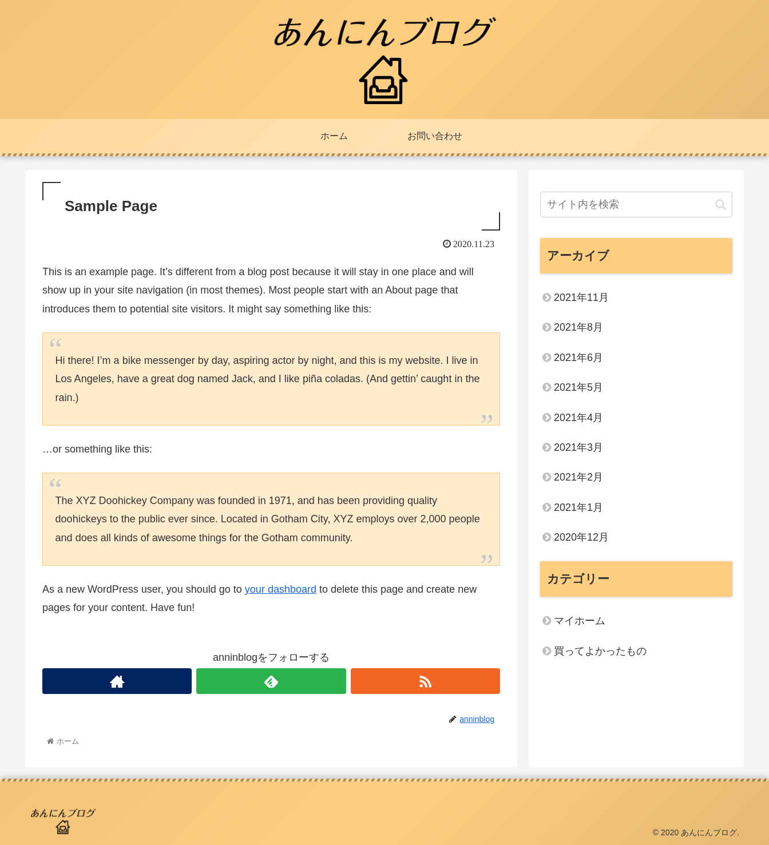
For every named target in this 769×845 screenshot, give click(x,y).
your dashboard (280, 589)
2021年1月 (578, 507)
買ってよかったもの (600, 651)
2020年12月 (581, 537)
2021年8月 (578, 327)
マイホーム (579, 620)
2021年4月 (578, 417)
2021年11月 (581, 297)
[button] (721, 204)
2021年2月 (578, 477)
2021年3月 (578, 447)
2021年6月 (578, 357)
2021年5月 (578, 387)
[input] (636, 204)
